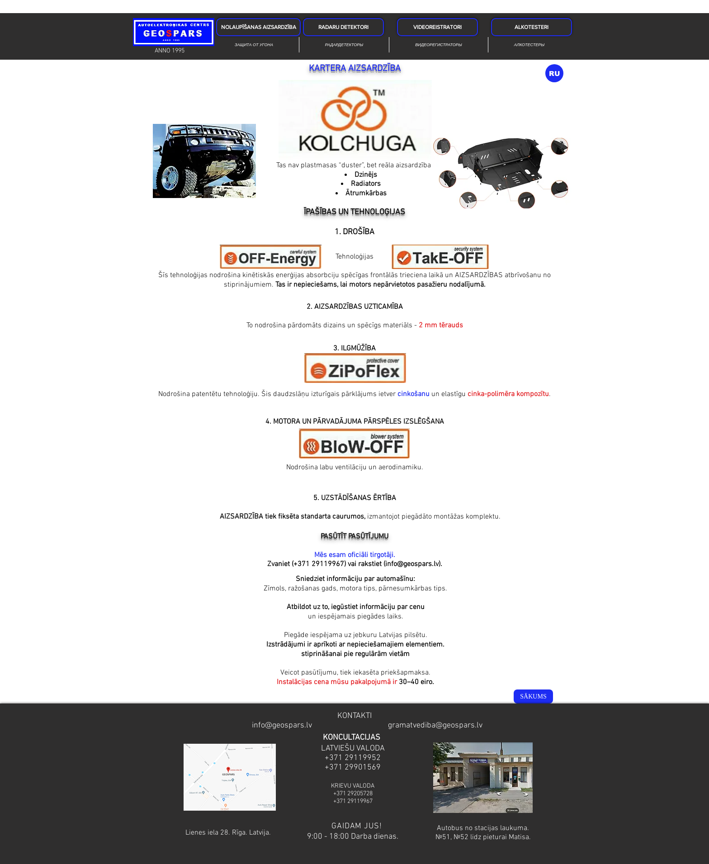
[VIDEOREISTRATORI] (437, 27)
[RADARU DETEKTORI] (343, 27)
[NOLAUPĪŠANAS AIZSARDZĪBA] (258, 27)
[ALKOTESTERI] (531, 27)
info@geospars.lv (412, 564)
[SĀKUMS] (533, 696)
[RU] (554, 73)
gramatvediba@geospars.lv (435, 725)
